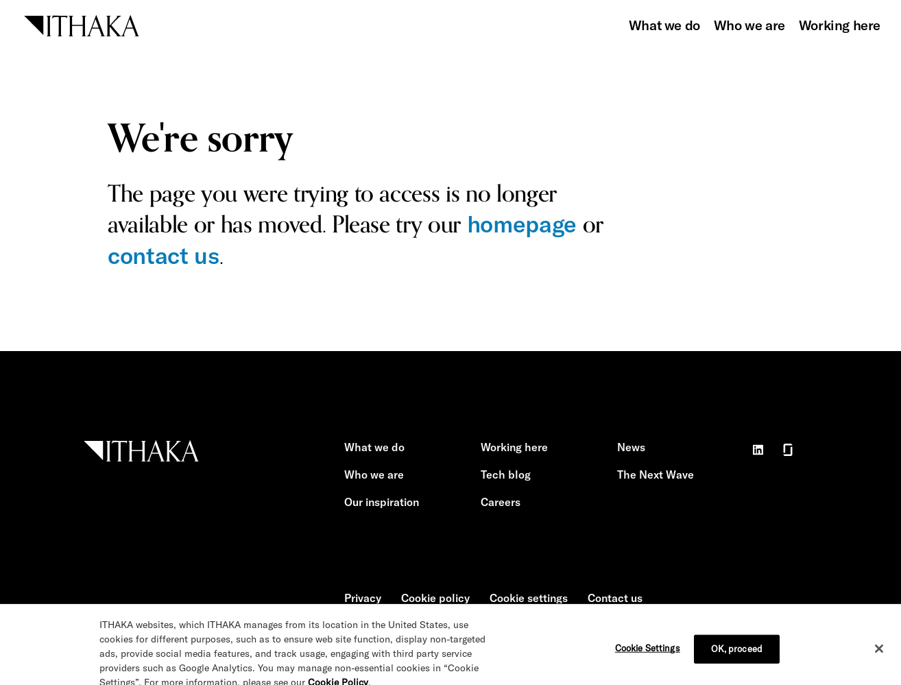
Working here (839, 25)
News (631, 447)
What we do (664, 25)
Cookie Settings (647, 653)
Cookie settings (529, 598)
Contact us (615, 598)
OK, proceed (736, 654)
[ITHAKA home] (81, 24)
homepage (522, 224)
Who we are (749, 25)
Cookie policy (435, 598)
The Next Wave (655, 474)
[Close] (879, 654)
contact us (163, 255)
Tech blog (506, 474)
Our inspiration (381, 502)
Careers (500, 502)
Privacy (362, 598)
